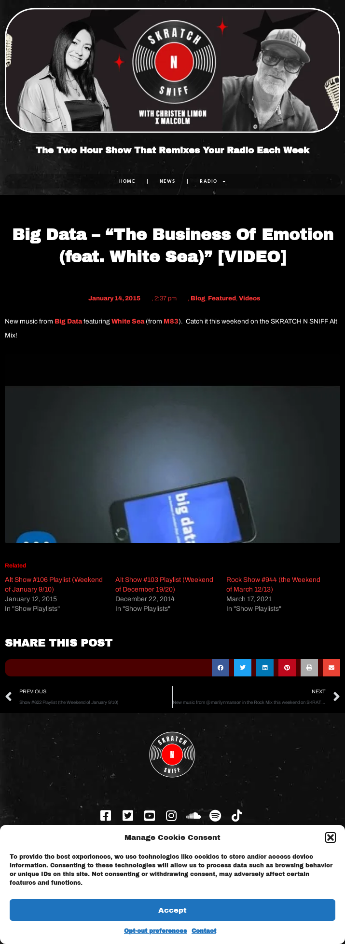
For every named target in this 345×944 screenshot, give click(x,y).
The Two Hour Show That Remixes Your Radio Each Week (172, 150)
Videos (250, 298)
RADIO (213, 181)
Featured (222, 298)
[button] (330, 837)
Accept (172, 910)
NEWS (167, 181)
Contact (204, 931)
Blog (198, 298)
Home (127, 181)
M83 (171, 321)
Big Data (68, 321)
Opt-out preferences (155, 931)
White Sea (127, 321)
